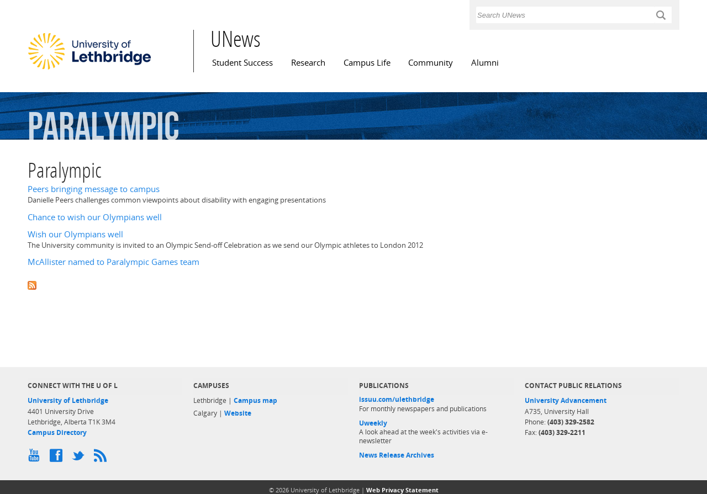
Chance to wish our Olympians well (95, 217)
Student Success (242, 62)
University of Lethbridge (68, 400)
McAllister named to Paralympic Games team (113, 262)
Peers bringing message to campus (94, 189)
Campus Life (367, 62)
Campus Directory (57, 432)
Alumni (485, 62)
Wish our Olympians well (75, 234)
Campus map (255, 400)
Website (237, 413)
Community (430, 62)
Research (308, 62)
